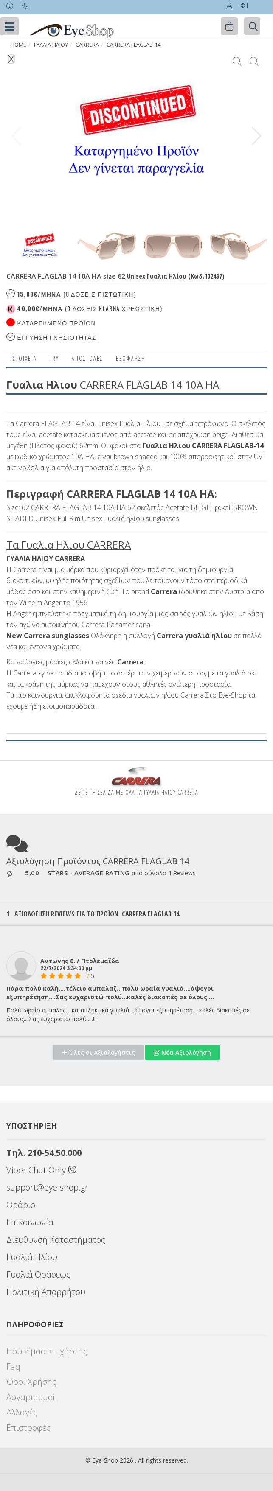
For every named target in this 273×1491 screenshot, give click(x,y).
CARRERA (87, 44)
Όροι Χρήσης (31, 1381)
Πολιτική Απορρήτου (45, 1292)
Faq (13, 1366)
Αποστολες (87, 358)
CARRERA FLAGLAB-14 (133, 44)
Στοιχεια (25, 358)
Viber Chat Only (41, 1170)
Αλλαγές (21, 1412)
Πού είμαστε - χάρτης (46, 1351)
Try (54, 358)
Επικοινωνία (29, 1222)
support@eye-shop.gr (47, 1187)
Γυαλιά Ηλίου (31, 1257)
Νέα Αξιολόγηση (182, 1052)
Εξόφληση (130, 358)
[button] (256, 136)
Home (18, 44)
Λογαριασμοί (30, 1397)
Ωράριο (20, 1205)
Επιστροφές (28, 1427)
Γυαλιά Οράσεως (38, 1274)
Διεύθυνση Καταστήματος (55, 1239)
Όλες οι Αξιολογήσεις (98, 1052)
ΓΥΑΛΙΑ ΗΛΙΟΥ (51, 44)
